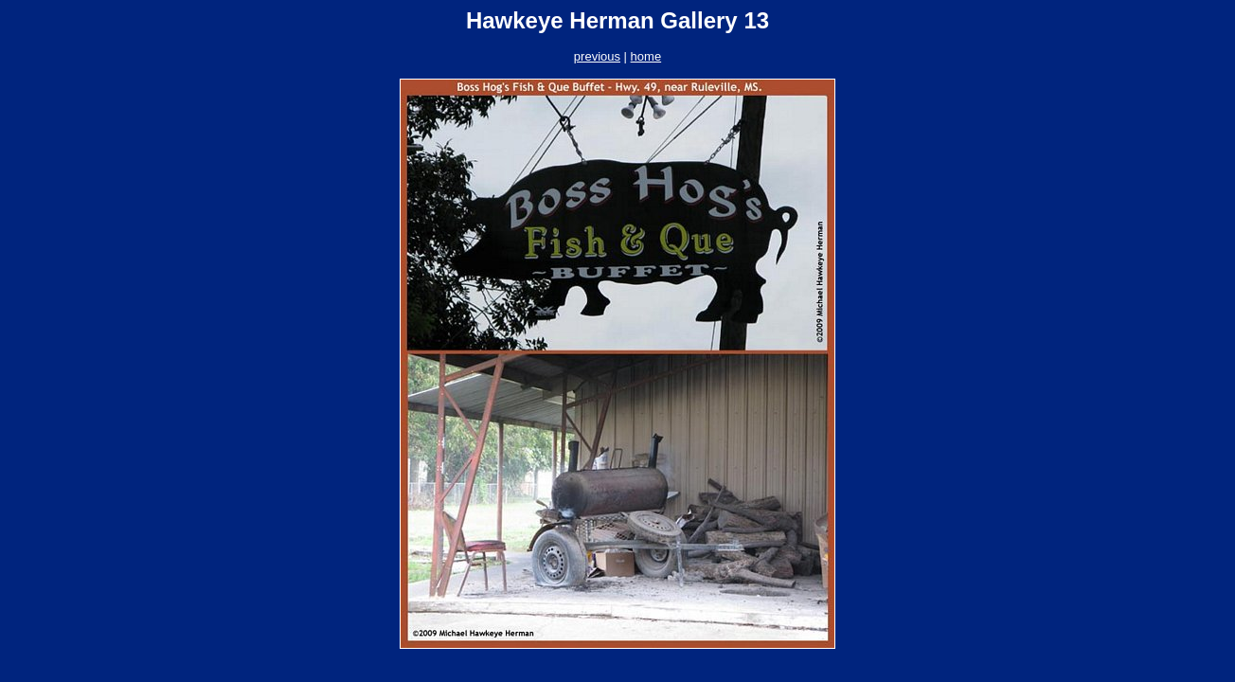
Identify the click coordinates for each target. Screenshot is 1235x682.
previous (597, 56)
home (646, 56)
